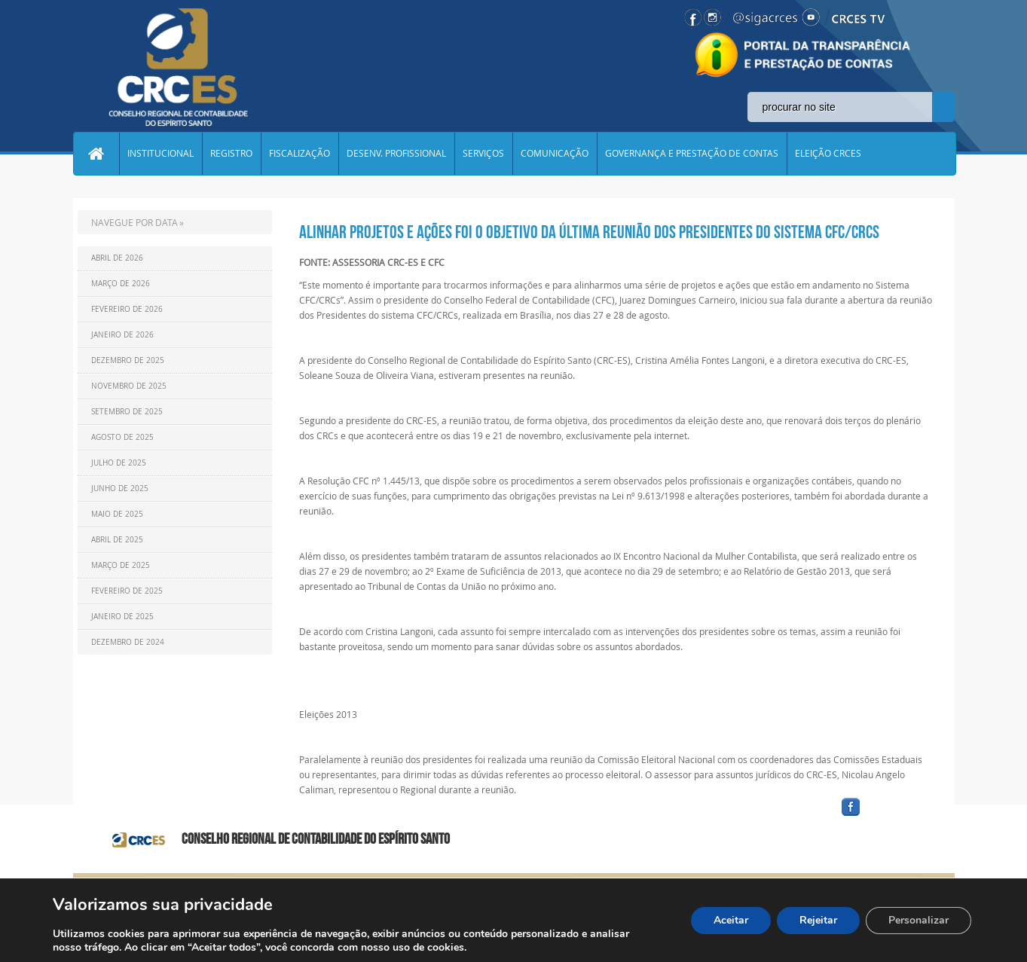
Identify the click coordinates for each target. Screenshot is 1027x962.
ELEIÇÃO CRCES (829, 154)
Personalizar (918, 920)
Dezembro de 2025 (127, 360)
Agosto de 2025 (122, 437)
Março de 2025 (120, 565)
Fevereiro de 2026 (127, 309)
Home (96, 154)
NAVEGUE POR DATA (134, 222)
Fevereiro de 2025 (127, 591)
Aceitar (731, 920)
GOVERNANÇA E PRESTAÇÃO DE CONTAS (692, 154)
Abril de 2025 (117, 540)
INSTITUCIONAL (161, 154)
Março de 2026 (120, 284)
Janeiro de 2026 (122, 335)
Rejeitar (818, 920)
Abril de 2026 (117, 258)
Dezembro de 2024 (127, 642)
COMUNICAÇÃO (555, 154)
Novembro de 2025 (129, 386)
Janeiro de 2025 (122, 616)
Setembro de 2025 (127, 412)
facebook (887, 816)
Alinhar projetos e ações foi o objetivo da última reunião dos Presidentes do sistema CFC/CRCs (589, 232)
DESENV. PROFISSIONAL (397, 154)
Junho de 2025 (119, 488)
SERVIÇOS (484, 154)
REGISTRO (232, 154)
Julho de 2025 (118, 463)
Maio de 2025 (117, 514)
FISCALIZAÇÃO (300, 154)
